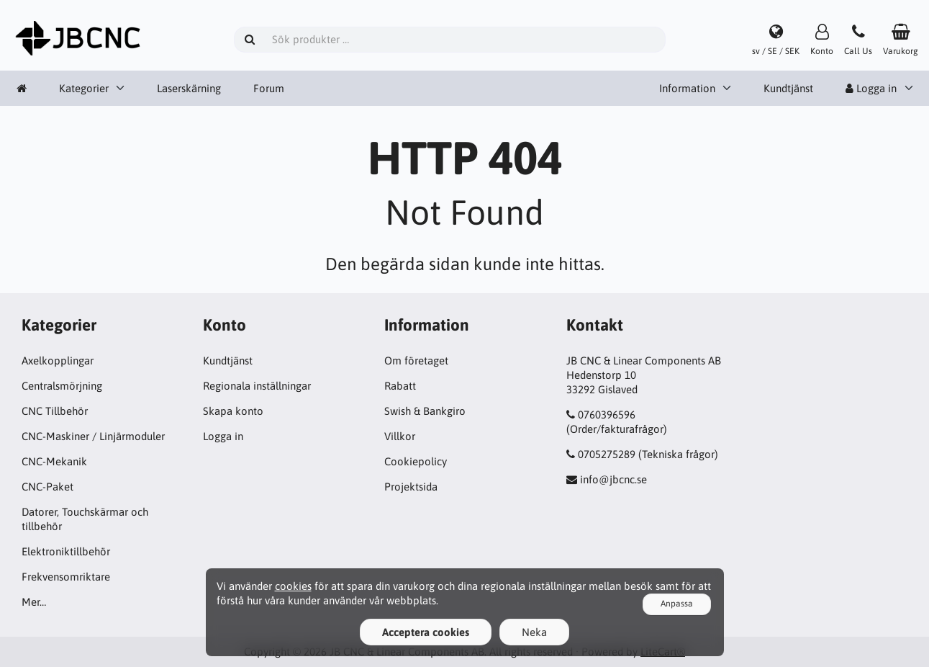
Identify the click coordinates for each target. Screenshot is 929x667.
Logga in (871, 88)
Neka (534, 632)
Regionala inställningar (257, 386)
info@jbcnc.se (613, 479)
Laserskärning (189, 88)
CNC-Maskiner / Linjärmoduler (93, 436)
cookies (293, 586)
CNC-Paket (47, 486)
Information (687, 88)
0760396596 (606, 414)
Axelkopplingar (58, 360)
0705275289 (606, 454)
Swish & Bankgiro (425, 411)
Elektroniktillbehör (66, 551)
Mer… (34, 602)
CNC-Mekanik (54, 461)
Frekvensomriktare (66, 576)
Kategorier (84, 88)
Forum (268, 88)
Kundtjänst (788, 88)
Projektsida (411, 486)
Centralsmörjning (62, 386)
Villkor (399, 436)
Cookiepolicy (415, 461)
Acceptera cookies (425, 632)
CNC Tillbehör (55, 411)
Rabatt (400, 386)
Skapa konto (233, 411)
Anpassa (677, 604)
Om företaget (416, 360)
